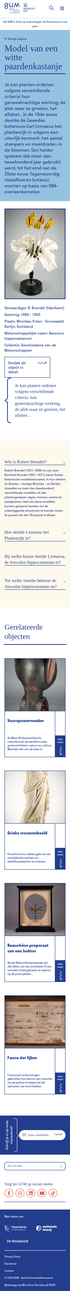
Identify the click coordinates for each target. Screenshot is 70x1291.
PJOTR (52, 1285)
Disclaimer (10, 1264)
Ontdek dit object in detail (27, 367)
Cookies (9, 1271)
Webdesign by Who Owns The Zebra (25, 1285)
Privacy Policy (12, 1256)
